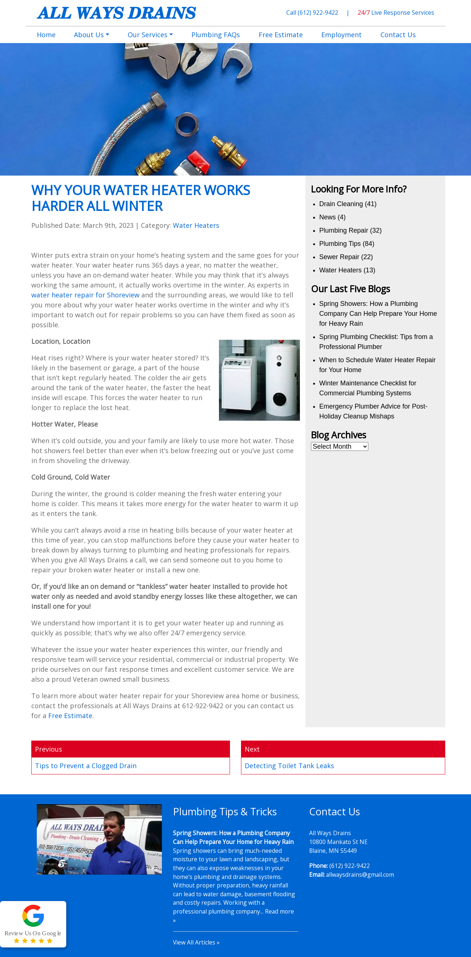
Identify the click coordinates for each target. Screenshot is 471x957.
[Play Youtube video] (99, 839)
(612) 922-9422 (319, 12)
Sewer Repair (339, 257)
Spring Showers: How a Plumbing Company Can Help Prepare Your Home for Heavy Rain (378, 313)
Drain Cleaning (341, 204)
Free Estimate (70, 715)
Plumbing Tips (340, 243)
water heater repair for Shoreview (85, 294)
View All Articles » (196, 942)
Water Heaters (196, 225)
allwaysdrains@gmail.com (360, 875)
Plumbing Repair (343, 230)
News (327, 217)
